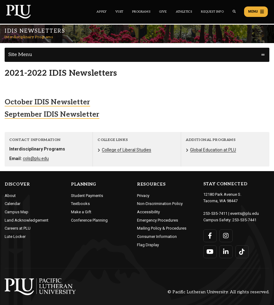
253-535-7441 (244, 220)
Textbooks (80, 203)
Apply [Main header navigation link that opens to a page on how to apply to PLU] (101, 12)
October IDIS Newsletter (47, 102)
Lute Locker (15, 236)
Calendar (12, 203)
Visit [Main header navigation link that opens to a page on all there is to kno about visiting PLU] (119, 12)
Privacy (143, 195)
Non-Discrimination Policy (160, 203)
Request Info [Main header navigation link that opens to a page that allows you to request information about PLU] (212, 12)
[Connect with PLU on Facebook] (210, 235)
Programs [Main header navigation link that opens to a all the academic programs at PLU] (141, 12)
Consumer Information (157, 236)
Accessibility (148, 212)
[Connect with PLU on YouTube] (210, 251)
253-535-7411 (215, 213)
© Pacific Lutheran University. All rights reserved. (218, 292)
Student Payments (87, 195)
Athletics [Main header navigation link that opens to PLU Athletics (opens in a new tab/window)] (184, 12)
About (10, 195)
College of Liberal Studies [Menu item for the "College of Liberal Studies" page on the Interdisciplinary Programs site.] (126, 149)
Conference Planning (89, 220)
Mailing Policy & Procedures (161, 228)
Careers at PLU (18, 228)
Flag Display (148, 245)
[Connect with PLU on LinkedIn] (226, 251)
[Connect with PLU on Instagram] (226, 235)
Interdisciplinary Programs (29, 37)
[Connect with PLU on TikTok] (242, 251)
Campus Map (16, 212)
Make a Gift (81, 212)
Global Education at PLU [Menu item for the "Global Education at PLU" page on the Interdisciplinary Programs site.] (213, 149)
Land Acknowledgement (26, 220)
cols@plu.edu (36, 158)
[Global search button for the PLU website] (234, 11)
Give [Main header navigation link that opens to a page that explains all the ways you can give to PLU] (163, 12)
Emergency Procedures (157, 220)
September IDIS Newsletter (52, 114)
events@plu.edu (244, 213)
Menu (256, 12)
